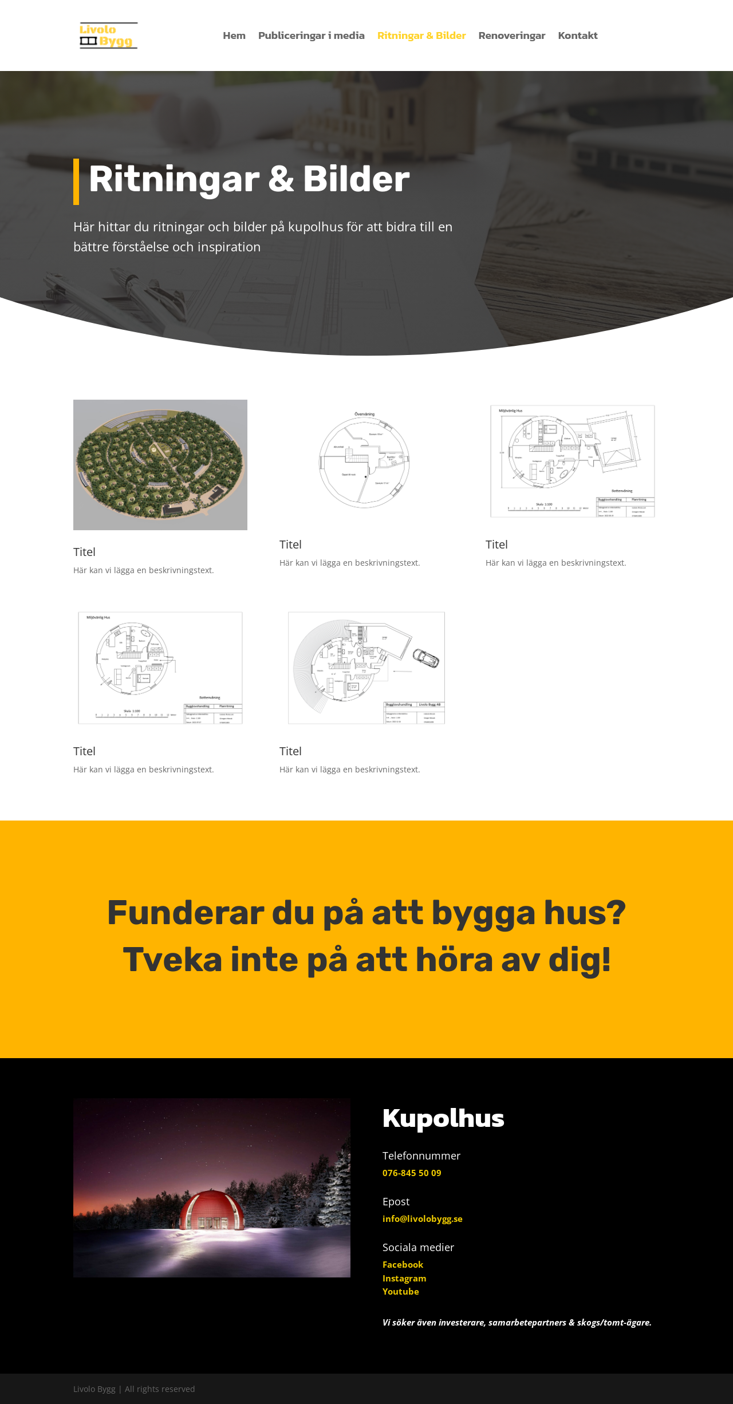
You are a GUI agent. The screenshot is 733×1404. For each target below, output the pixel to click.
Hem (234, 35)
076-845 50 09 (412, 1172)
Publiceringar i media (311, 35)
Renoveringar (512, 35)
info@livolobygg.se (423, 1218)
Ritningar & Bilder (421, 35)
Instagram (405, 1278)
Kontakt (578, 35)
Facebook (403, 1264)
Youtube (401, 1291)
